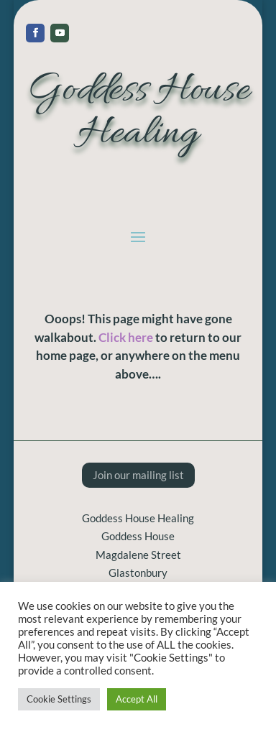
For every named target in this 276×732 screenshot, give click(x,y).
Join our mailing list (138, 474)
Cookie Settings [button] (59, 699)
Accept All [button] (136, 699)
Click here (125, 337)
